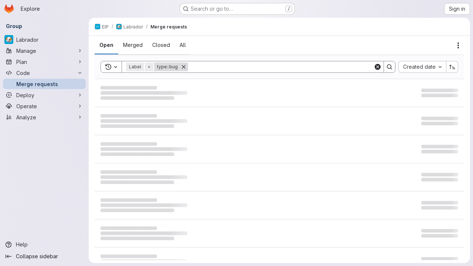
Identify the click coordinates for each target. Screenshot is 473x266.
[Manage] (44, 50)
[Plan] (44, 62)
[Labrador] (44, 39)
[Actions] (458, 45)
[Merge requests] (44, 84)
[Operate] (44, 106)
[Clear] (377, 66)
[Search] (281, 66)
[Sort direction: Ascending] (452, 67)
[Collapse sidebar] (44, 256)
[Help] (44, 244)
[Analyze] (44, 117)
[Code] (44, 73)
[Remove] (183, 66)
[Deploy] (44, 95)
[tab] (106, 45)
